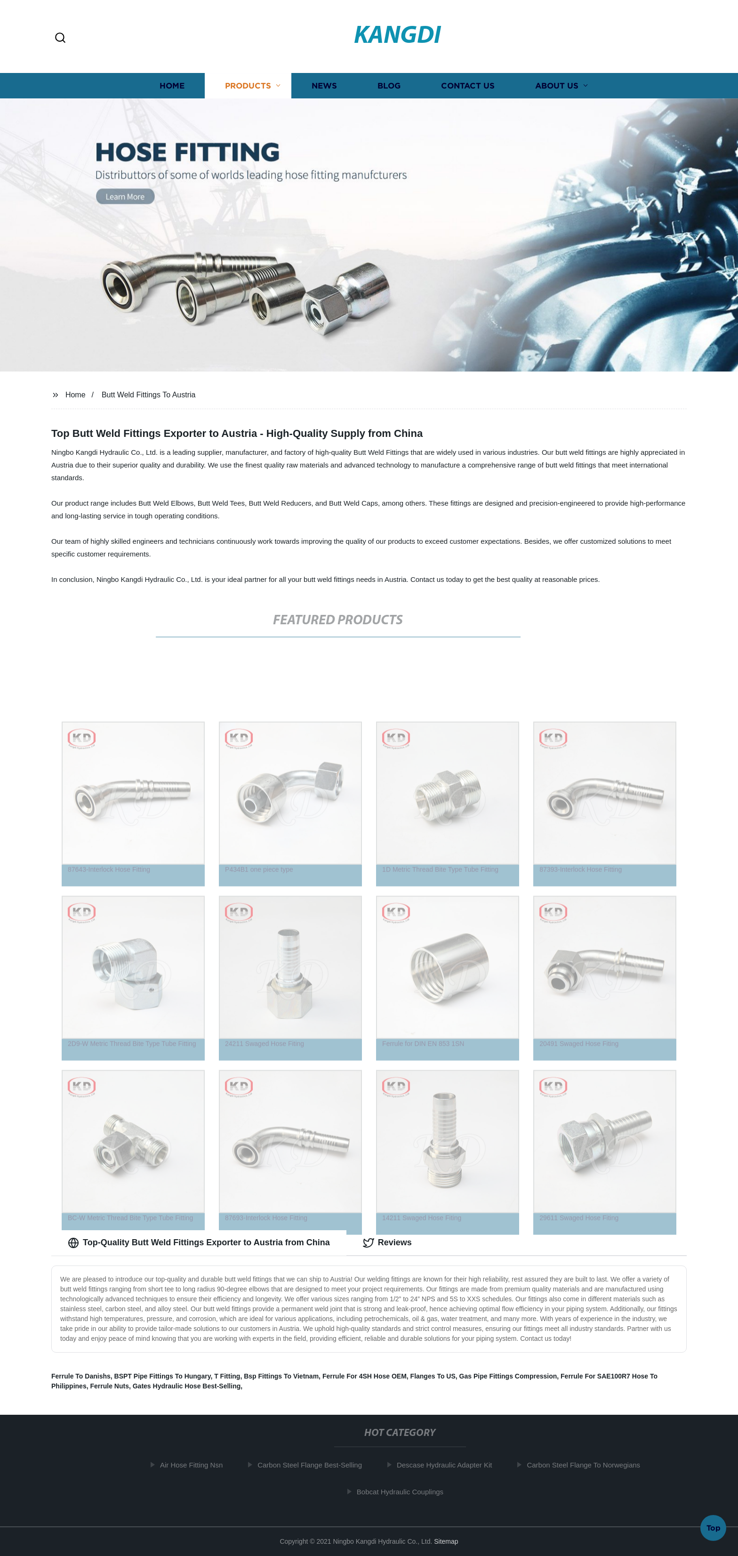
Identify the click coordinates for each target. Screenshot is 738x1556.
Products (248, 88)
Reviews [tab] (387, 1243)
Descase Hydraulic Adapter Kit (448, 1465)
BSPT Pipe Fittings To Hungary (162, 1376)
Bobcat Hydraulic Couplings (404, 1492)
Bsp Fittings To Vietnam (281, 1376)
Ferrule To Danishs (81, 1376)
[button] (60, 38)
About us (556, 88)
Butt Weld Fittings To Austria (149, 395)
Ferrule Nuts (109, 1386)
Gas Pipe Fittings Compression (508, 1376)
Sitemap (446, 1541)
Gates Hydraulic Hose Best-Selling (187, 1386)
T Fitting (227, 1376)
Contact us (468, 88)
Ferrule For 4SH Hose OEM (364, 1376)
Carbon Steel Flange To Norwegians (587, 1465)
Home (172, 88)
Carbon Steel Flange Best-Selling (313, 1465)
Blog (389, 88)
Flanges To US (433, 1376)
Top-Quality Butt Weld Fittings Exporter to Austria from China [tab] (199, 1243)
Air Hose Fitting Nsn (195, 1465)
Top (713, 1527)
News (324, 88)
